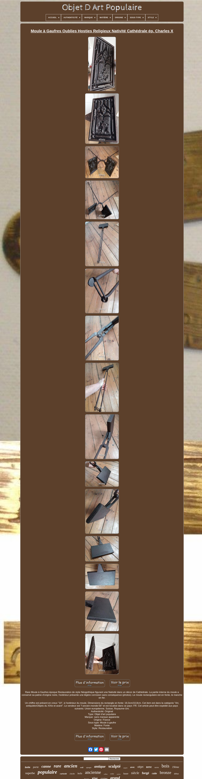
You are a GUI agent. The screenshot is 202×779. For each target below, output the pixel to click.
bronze (165, 772)
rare (57, 766)
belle (80, 773)
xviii (81, 767)
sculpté (114, 766)
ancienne (93, 772)
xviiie (112, 774)
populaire (47, 772)
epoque (88, 767)
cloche (72, 774)
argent (125, 768)
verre (156, 767)
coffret (105, 774)
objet (140, 766)
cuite (154, 773)
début (176, 774)
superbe (30, 773)
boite (27, 767)
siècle (135, 773)
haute (125, 773)
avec (132, 767)
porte (36, 767)
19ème (175, 767)
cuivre (118, 774)
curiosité (63, 774)
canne (46, 766)
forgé (145, 773)
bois (165, 765)
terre (149, 766)
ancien (70, 765)
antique (100, 766)
